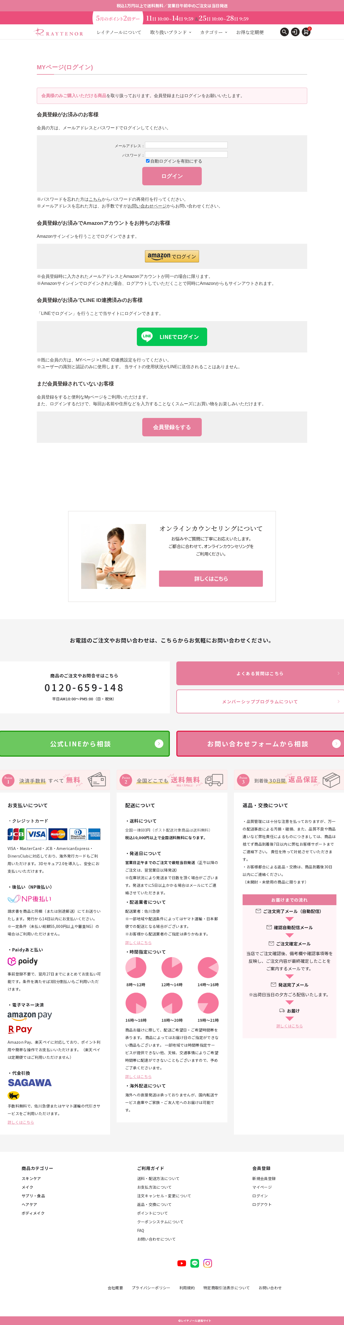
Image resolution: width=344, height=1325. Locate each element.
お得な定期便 (250, 32)
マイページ (262, 1187)
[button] (172, 256)
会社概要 (115, 1287)
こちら (95, 199)
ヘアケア (29, 1204)
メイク (27, 1187)
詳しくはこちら (21, 1122)
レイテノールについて (118, 32)
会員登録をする (172, 427)
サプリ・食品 (33, 1195)
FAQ (140, 1230)
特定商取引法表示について (226, 1287)
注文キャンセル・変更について (164, 1195)
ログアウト (262, 1204)
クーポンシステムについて (160, 1221)
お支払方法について (154, 1187)
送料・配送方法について (158, 1178)
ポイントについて (152, 1213)
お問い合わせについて (156, 1239)
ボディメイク (33, 1213)
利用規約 (187, 1287)
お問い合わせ (270, 1287)
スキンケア (31, 1178)
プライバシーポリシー (151, 1287)
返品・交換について (154, 1204)
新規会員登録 (264, 1178)
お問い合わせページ (147, 206)
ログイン (260, 1195)
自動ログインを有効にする (176, 161)
